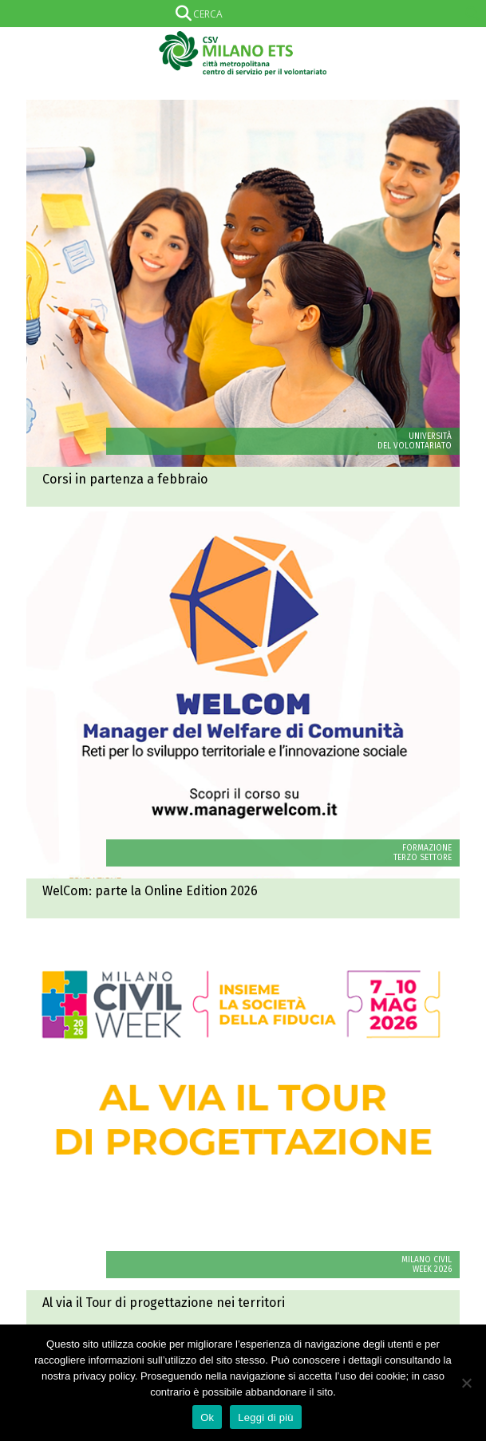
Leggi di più (266, 1417)
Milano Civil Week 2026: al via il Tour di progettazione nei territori (243, 1126)
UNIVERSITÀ (430, 436)
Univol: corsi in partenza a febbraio (243, 303)
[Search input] (240, 13)
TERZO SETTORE (422, 858)
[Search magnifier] (472, 13)
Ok (207, 1417)
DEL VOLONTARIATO (414, 446)
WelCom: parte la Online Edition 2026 (243, 714)
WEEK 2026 (432, 1269)
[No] (466, 1383)
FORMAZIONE (427, 848)
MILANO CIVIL (426, 1260)
